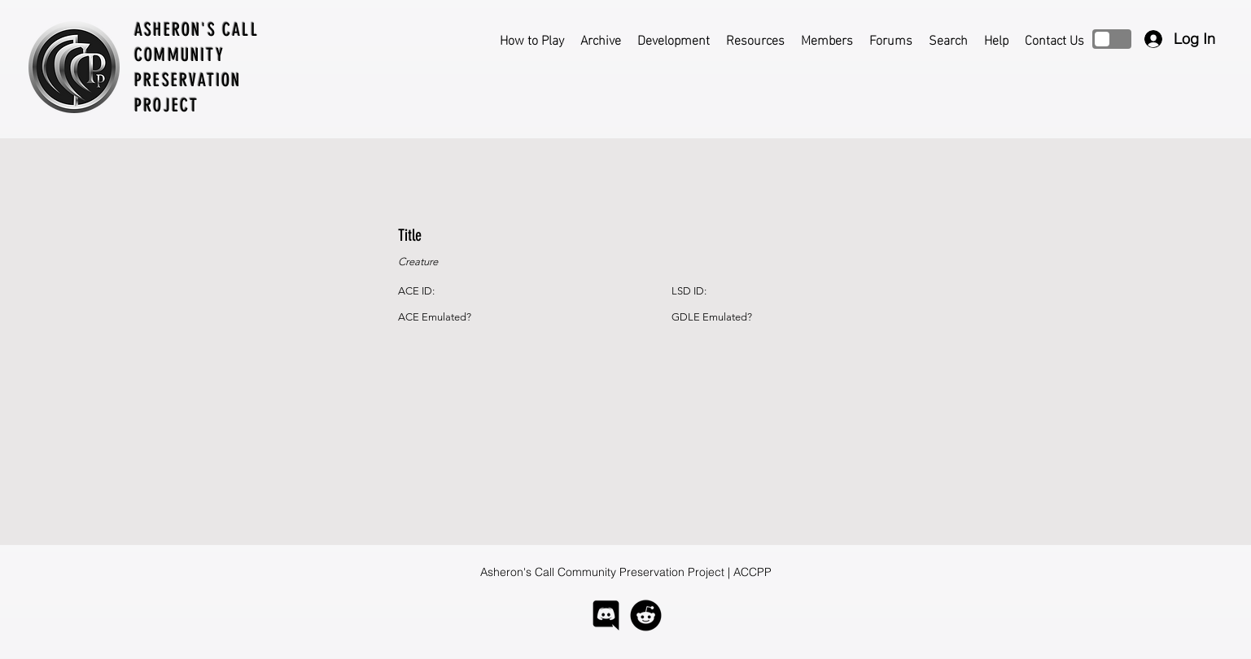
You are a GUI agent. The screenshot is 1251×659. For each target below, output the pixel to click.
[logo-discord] (606, 615)
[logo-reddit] (646, 615)
